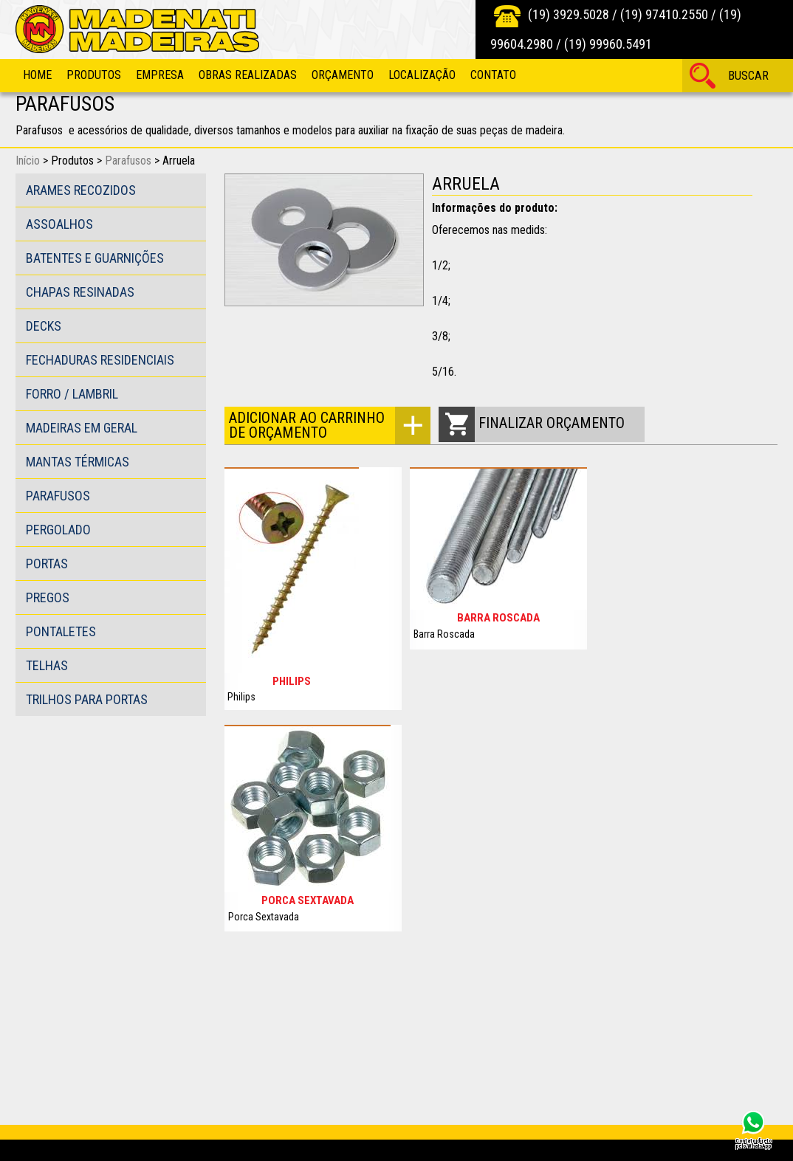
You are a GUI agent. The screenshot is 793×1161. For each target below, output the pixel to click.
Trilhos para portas (87, 699)
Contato (493, 75)
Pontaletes (61, 631)
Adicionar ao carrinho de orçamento (307, 425)
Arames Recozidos (81, 190)
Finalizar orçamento (551, 423)
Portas (47, 563)
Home (37, 75)
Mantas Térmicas (77, 461)
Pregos (47, 597)
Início (28, 161)
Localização (422, 75)
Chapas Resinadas (80, 292)
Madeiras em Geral (81, 427)
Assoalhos (59, 224)
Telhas (47, 665)
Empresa (160, 75)
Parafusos (128, 161)
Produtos (93, 75)
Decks (43, 326)
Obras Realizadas (248, 75)
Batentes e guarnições (95, 258)
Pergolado (58, 529)
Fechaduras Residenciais (100, 360)
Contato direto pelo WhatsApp (753, 1143)
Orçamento (343, 75)
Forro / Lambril (72, 394)
